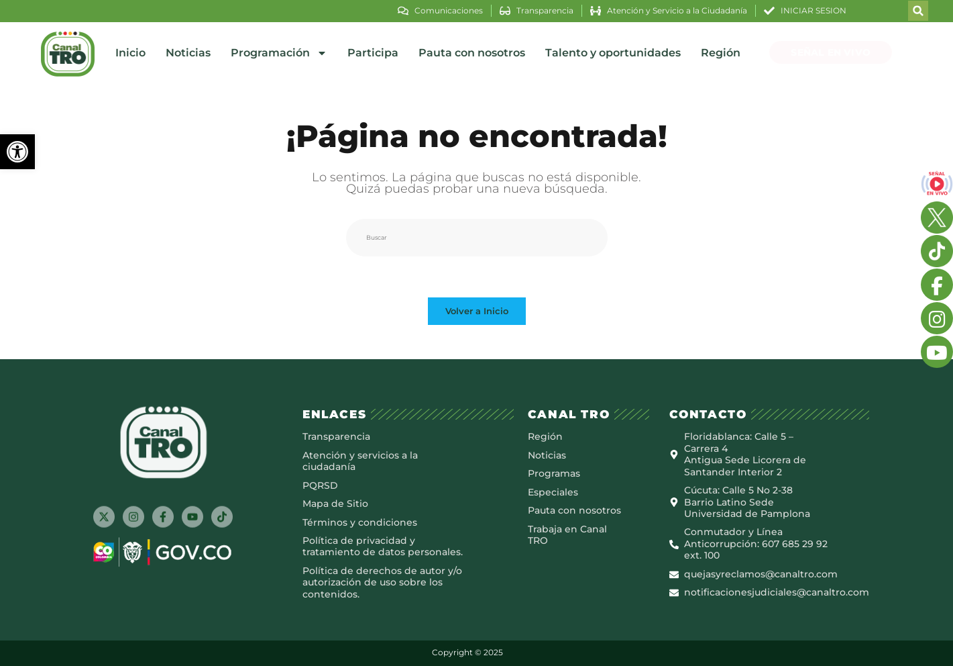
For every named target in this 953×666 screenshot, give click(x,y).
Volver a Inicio (476, 310)
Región (720, 52)
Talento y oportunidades (613, 52)
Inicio (130, 52)
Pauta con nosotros (471, 52)
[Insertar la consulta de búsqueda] (477, 237)
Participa (372, 52)
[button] (17, 151)
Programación (279, 53)
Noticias (188, 52)
